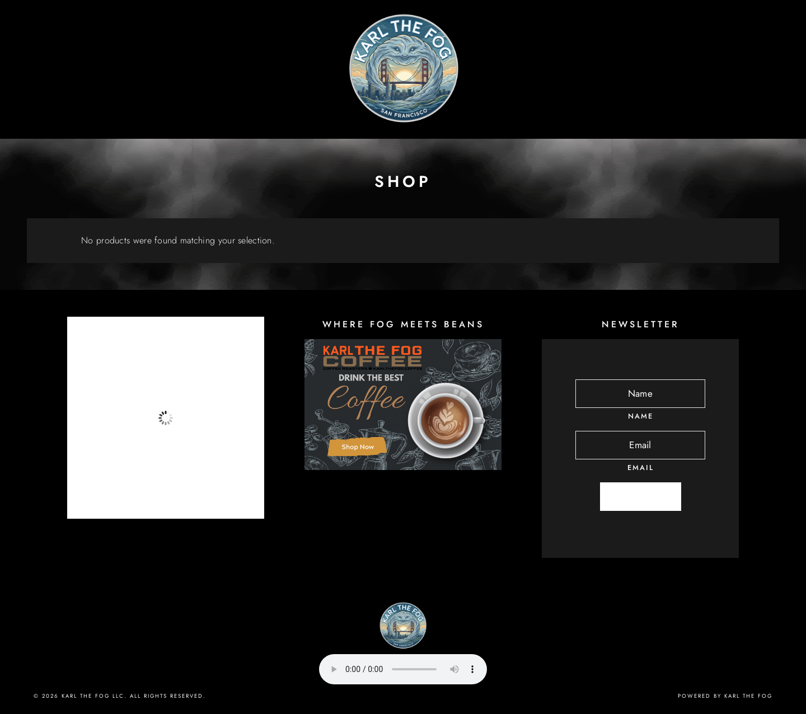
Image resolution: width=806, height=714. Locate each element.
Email (640, 467)
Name (640, 416)
